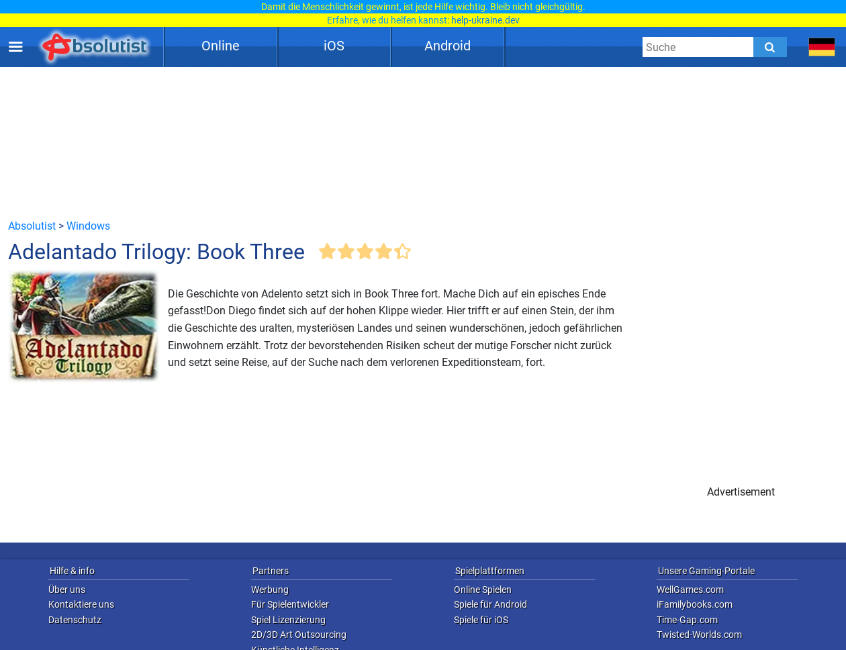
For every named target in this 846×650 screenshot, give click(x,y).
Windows (88, 226)
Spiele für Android (490, 604)
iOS (334, 46)
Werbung (270, 589)
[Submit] (770, 47)
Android (447, 46)
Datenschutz (74, 619)
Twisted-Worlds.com (699, 634)
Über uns (66, 589)
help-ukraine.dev (485, 20)
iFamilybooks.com (695, 604)
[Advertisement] (423, 142)
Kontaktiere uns (81, 604)
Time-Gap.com (687, 619)
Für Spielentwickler (290, 604)
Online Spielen (483, 589)
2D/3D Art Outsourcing (298, 634)
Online (220, 46)
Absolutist (32, 226)
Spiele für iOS (481, 619)
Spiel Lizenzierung (288, 619)
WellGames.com (690, 589)
